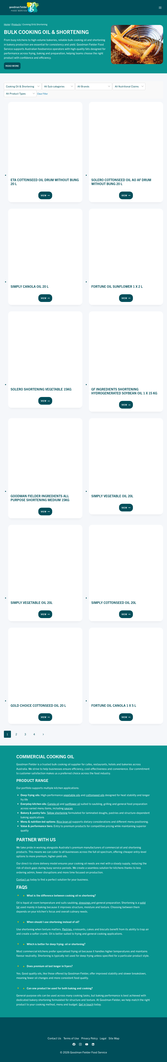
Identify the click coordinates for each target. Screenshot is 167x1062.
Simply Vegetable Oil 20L (112, 496)
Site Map (114, 1038)
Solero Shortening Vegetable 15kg (41, 389)
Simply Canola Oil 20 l (30, 286)
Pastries (67, 929)
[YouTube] (87, 1044)
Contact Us (54, 1038)
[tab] (83, 902)
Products (16, 24)
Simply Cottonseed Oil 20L (113, 602)
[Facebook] (74, 1044)
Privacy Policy (89, 1038)
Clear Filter (42, 93)
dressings (85, 902)
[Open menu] (160, 7)
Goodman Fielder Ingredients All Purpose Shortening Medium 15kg (40, 498)
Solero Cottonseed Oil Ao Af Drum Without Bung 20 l (121, 182)
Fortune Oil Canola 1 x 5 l (113, 705)
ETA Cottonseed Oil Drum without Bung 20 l (45, 182)
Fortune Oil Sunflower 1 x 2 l (117, 286)
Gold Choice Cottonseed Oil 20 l (38, 705)
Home (7, 24)
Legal (103, 1038)
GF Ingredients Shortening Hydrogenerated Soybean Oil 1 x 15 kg (124, 391)
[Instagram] (80, 1044)
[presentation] (45, 139)
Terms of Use (71, 1038)
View (46, 196)
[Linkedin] (93, 1044)
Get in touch (86, 1004)
